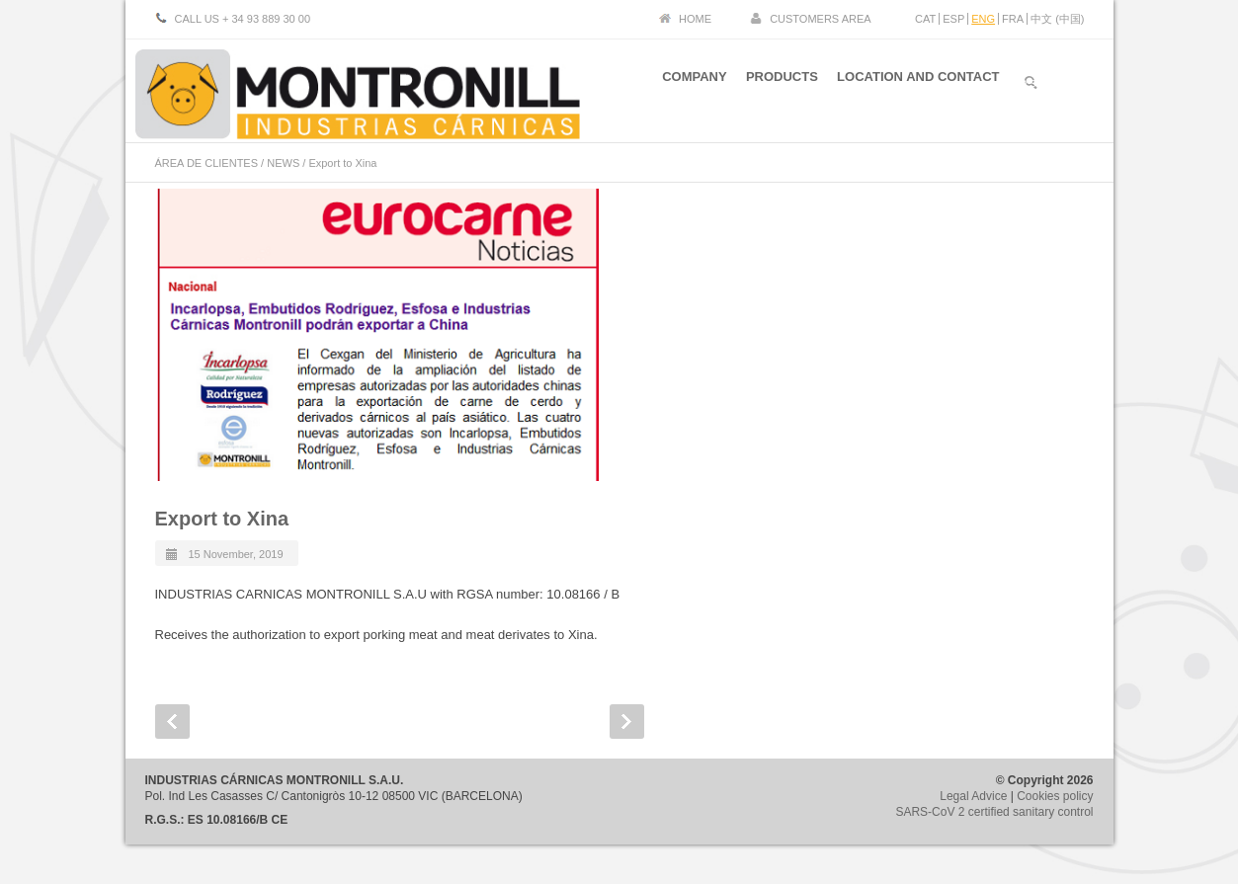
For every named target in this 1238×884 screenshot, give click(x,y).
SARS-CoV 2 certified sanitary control (994, 812)
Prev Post (172, 721)
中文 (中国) (1057, 19)
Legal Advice (973, 796)
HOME (695, 19)
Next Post (627, 721)
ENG (983, 19)
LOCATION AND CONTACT (918, 87)
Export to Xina (222, 518)
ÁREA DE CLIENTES (207, 163)
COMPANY (683, 87)
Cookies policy (1055, 796)
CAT (925, 19)
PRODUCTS (776, 87)
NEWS (283, 163)
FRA (1013, 19)
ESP (953, 19)
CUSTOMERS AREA (820, 19)
